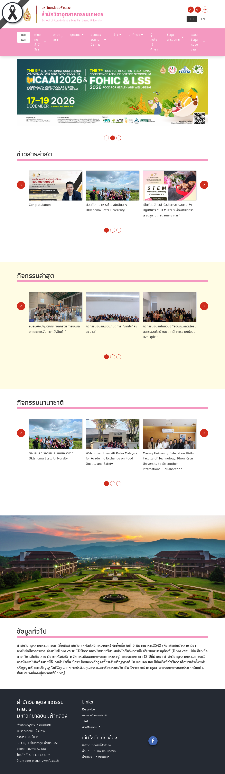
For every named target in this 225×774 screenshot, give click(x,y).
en (203, 19)
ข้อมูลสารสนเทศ (173, 37)
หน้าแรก (23, 37)
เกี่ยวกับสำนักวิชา (37, 42)
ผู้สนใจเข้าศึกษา (154, 42)
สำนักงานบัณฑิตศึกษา (95, 757)
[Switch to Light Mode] (205, 10)
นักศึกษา (134, 34)
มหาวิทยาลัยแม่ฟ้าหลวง (96, 745)
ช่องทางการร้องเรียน (94, 715)
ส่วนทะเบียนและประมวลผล (99, 751)
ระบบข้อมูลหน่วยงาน (194, 42)
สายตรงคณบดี (91, 727)
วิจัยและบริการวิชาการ (96, 39)
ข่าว (115, 34)
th (192, 19)
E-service (88, 709)
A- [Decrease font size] (190, 9)
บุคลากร (75, 34)
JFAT (85, 721)
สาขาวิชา (56, 37)
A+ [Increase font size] (198, 9)
